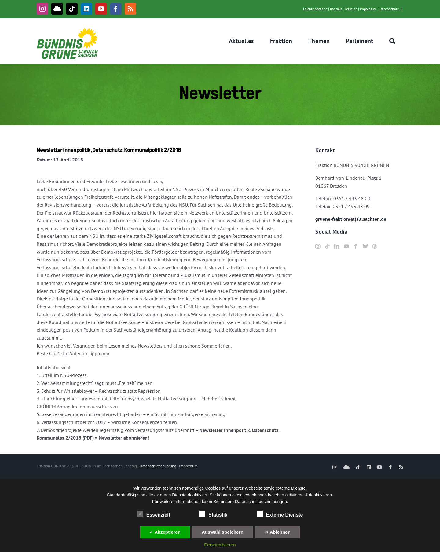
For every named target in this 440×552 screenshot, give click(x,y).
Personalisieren (220, 544)
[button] (392, 41)
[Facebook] (355, 246)
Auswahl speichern (223, 532)
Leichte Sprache (315, 8)
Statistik (213, 514)
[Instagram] (317, 246)
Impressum (368, 8)
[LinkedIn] (336, 246)
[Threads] (374, 246)
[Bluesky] (365, 246)
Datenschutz (389, 8)
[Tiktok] (327, 246)
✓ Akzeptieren (165, 532)
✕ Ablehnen (278, 532)
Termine (351, 8)
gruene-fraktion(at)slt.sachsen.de (350, 219)
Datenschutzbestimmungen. (261, 501)
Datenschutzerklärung (158, 466)
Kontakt (336, 8)
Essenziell (153, 514)
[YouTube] (346, 246)
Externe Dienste (280, 514)
